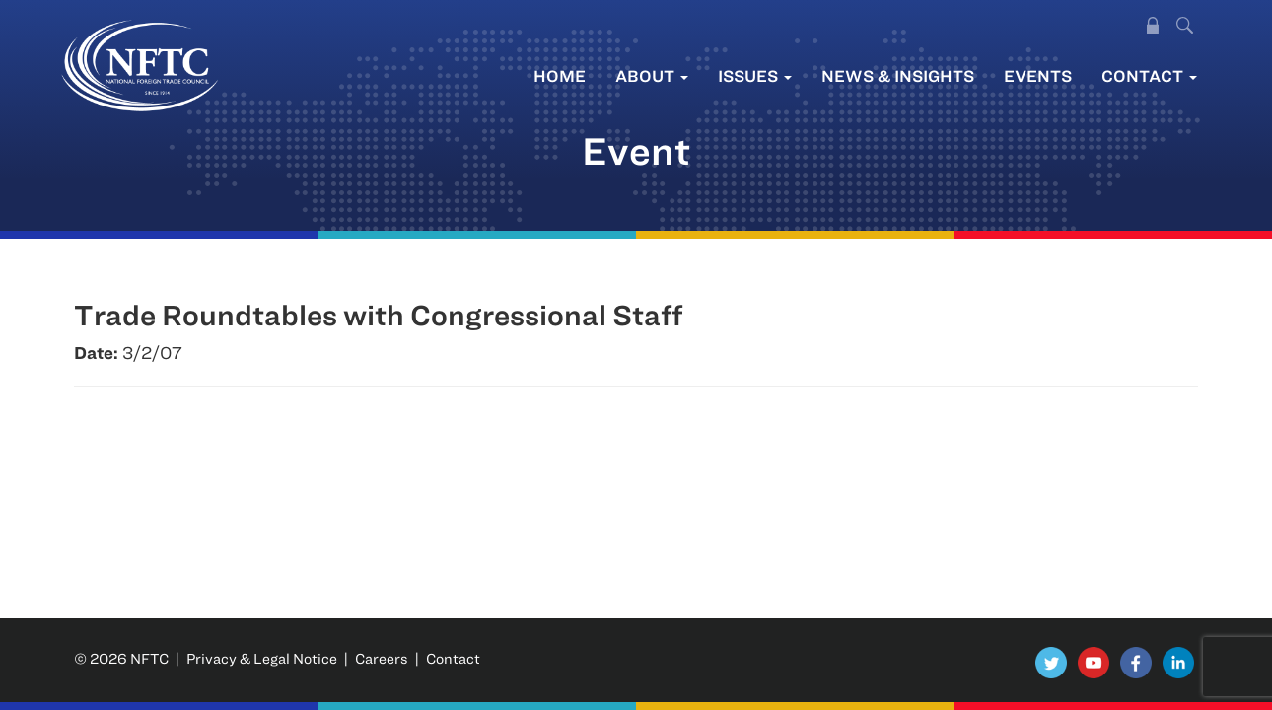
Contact (1149, 75)
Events (1038, 75)
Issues (755, 75)
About (651, 75)
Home (559, 75)
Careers (381, 658)
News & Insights (897, 75)
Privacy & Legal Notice (261, 658)
